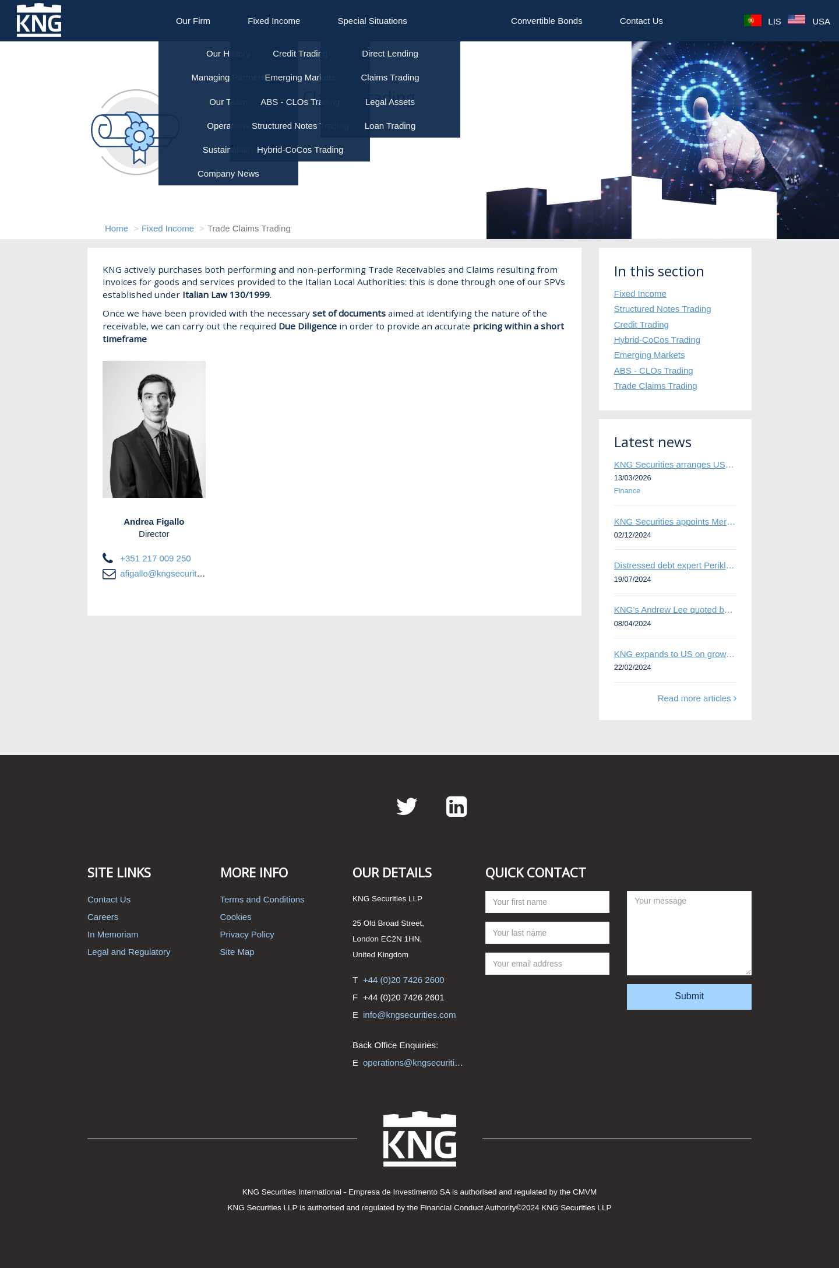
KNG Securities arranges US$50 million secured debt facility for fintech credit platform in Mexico (675, 464)
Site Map (237, 952)
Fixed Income (274, 21)
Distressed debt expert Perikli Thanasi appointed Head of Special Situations (675, 565)
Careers (102, 917)
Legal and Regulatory (129, 952)
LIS (762, 21)
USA (809, 21)
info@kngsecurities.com (409, 1015)
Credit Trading (641, 324)
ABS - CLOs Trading (653, 370)
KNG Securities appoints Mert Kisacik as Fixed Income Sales (675, 521)
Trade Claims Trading (655, 386)
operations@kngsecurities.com (422, 1062)
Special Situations (372, 21)
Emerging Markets (649, 355)
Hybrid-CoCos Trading (657, 340)
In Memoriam (113, 934)
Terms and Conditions (262, 899)
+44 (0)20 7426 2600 (404, 980)
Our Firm (193, 21)
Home (116, 228)
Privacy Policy (247, 934)
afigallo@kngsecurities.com (173, 573)
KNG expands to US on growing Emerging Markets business (675, 654)
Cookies (236, 917)
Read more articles (697, 698)
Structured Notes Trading (662, 309)
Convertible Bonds (547, 21)
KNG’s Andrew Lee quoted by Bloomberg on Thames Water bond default (675, 609)
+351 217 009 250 (155, 558)
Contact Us (641, 21)
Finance (627, 490)
